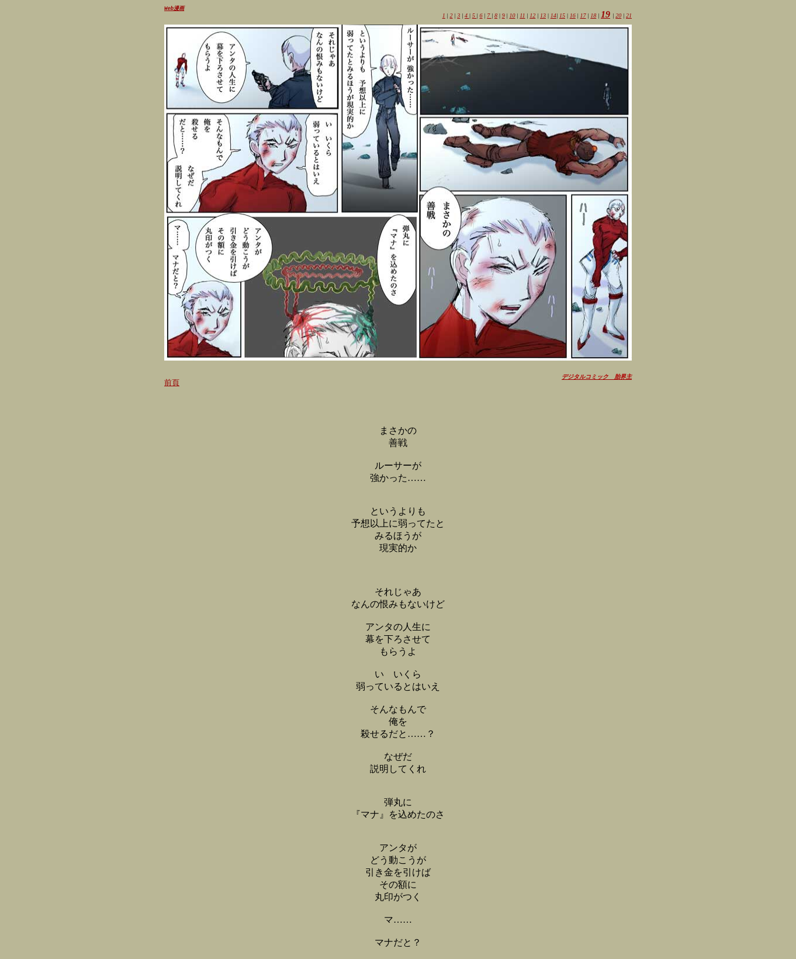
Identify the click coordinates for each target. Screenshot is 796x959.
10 (512, 16)
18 (593, 16)
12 (532, 16)
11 (522, 16)
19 (605, 15)
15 (562, 16)
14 (553, 16)
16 (573, 16)
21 (629, 16)
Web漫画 (174, 8)
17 (583, 16)
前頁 (171, 383)
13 (543, 16)
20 (618, 16)
